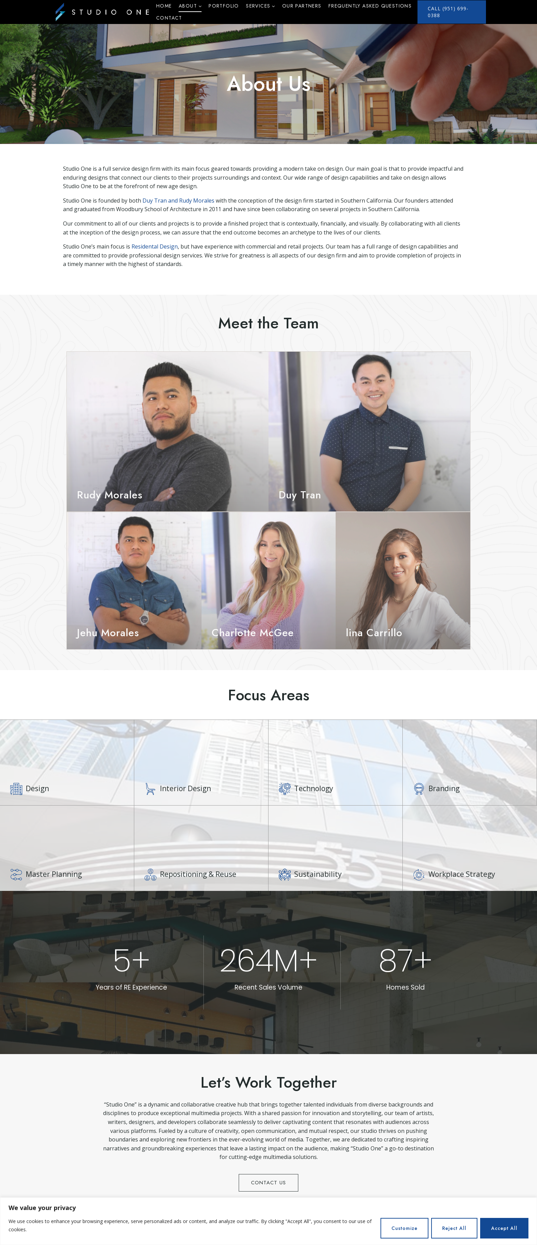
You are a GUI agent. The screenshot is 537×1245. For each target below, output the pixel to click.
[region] (268, 1221)
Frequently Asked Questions (370, 5)
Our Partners (302, 5)
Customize (404, 1228)
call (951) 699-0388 (448, 12)
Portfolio (224, 5)
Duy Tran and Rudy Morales (178, 200)
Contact (169, 17)
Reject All (454, 1228)
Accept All (504, 1228)
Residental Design (155, 246)
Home (164, 5)
